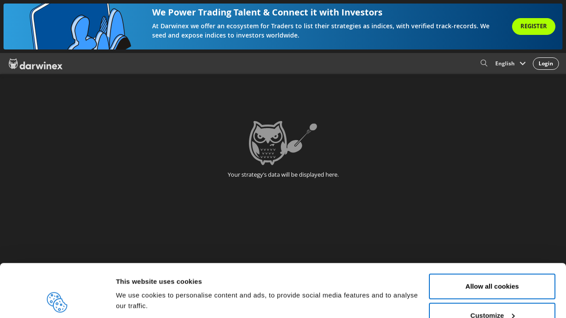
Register (533, 26)
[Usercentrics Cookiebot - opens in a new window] (57, 300)
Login (546, 63)
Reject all (492, 294)
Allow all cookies (492, 236)
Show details (136, 280)
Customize (492, 265)
